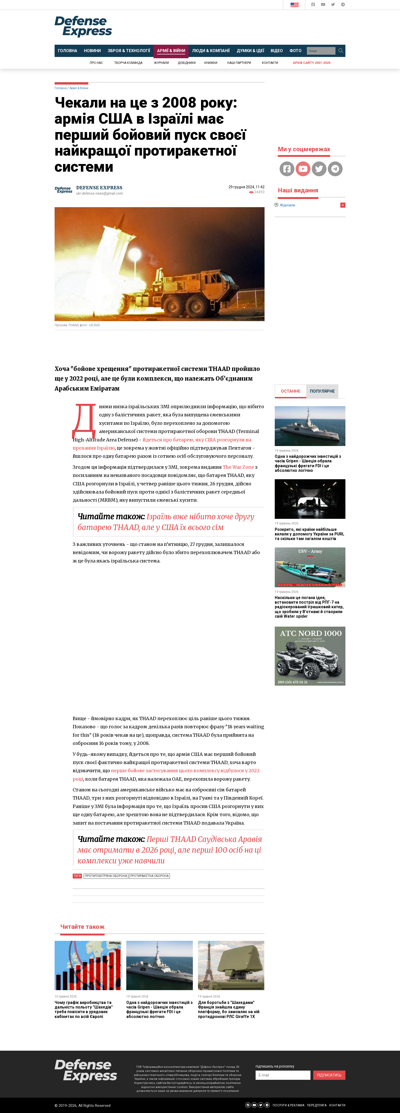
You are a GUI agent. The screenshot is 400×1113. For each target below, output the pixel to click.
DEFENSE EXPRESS (99, 188)
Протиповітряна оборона (106, 876)
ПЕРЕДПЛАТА (317, 1105)
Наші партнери (239, 63)
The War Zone (238, 467)
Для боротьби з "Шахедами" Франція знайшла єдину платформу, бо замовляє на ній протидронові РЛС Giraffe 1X (229, 1009)
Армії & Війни (78, 88)
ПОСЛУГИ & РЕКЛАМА (288, 1105)
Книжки (210, 63)
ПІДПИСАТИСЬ (329, 1075)
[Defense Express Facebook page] (314, 5)
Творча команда (128, 63)
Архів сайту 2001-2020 (311, 63)
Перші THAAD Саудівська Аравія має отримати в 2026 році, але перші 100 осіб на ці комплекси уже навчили (169, 849)
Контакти (270, 63)
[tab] (291, 391)
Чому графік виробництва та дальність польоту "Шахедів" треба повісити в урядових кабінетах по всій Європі (84, 1009)
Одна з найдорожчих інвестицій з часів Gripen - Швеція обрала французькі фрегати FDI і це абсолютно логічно (158, 1009)
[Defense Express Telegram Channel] (343, 5)
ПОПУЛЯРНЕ (322, 391)
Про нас (96, 63)
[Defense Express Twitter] (333, 5)
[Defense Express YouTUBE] (324, 5)
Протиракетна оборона (149, 876)
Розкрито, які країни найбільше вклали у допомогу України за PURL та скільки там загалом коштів (310, 534)
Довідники (187, 63)
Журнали (161, 63)
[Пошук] (340, 51)
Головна (61, 88)
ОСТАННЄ (291, 391)
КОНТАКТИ (337, 1105)
